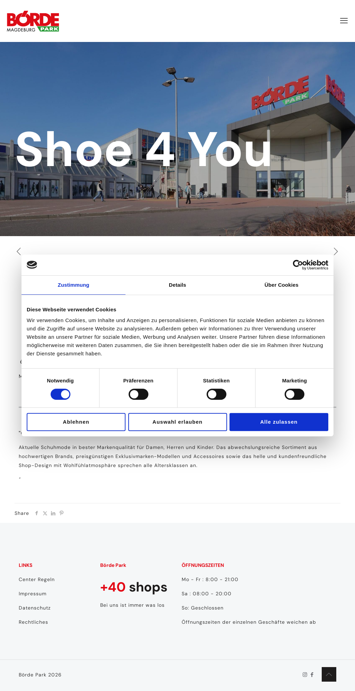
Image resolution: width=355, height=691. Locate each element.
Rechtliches (33, 622)
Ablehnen (76, 422)
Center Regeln (37, 579)
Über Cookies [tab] (281, 285)
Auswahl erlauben (177, 422)
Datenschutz (35, 608)
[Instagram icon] (305, 674)
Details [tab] (177, 285)
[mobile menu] (344, 21)
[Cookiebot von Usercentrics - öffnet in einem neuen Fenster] (298, 265)
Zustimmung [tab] (73, 285)
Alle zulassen (278, 422)
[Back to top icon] (329, 674)
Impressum (32, 593)
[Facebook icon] (312, 674)
